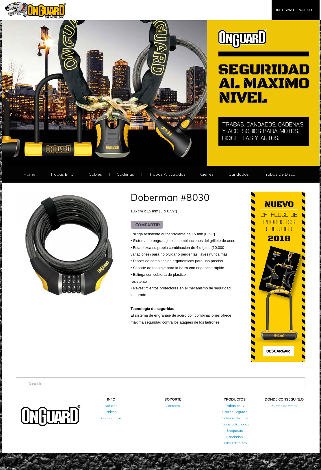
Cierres (207, 174)
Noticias (111, 405)
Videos (111, 412)
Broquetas (235, 430)
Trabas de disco (279, 174)
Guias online (111, 418)
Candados (239, 174)
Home (29, 174)
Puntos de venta (284, 405)
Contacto (173, 405)
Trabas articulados (167, 174)
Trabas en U (62, 174)
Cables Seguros (234, 412)
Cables (95, 174)
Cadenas (125, 174)
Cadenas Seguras (234, 418)
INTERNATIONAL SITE (295, 10)
